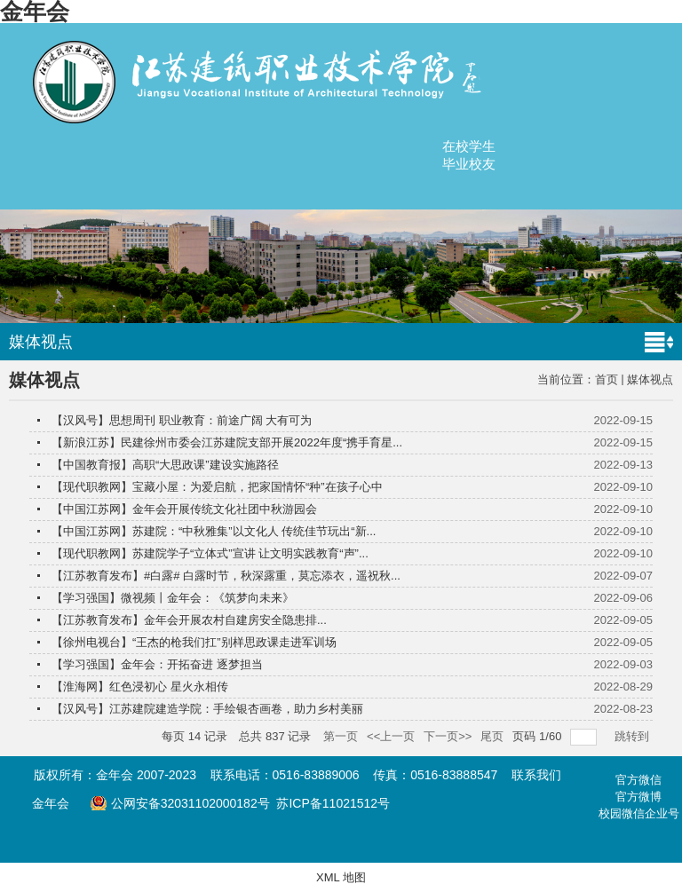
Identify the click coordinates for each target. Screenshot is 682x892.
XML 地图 (341, 877)
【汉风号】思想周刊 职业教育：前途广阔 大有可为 (182, 420)
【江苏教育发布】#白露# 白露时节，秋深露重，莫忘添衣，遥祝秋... (226, 575)
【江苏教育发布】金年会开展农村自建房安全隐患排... (189, 620)
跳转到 (634, 736)
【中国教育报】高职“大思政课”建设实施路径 (165, 464)
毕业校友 (469, 163)
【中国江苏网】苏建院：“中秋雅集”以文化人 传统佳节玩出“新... (214, 531)
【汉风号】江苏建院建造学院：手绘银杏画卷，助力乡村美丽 (207, 708)
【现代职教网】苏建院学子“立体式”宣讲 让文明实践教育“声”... (210, 553)
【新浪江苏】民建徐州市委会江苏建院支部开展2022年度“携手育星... (227, 442)
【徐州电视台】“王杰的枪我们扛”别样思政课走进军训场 (194, 642)
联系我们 (536, 775)
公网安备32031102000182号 (179, 803)
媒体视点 (650, 379)
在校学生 (469, 146)
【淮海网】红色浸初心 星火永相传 (140, 686)
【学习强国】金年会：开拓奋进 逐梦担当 (157, 664)
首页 (606, 379)
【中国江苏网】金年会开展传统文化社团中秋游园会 (184, 509)
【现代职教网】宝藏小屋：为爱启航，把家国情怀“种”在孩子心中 (217, 486)
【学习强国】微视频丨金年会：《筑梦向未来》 (173, 597)
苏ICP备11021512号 (333, 803)
